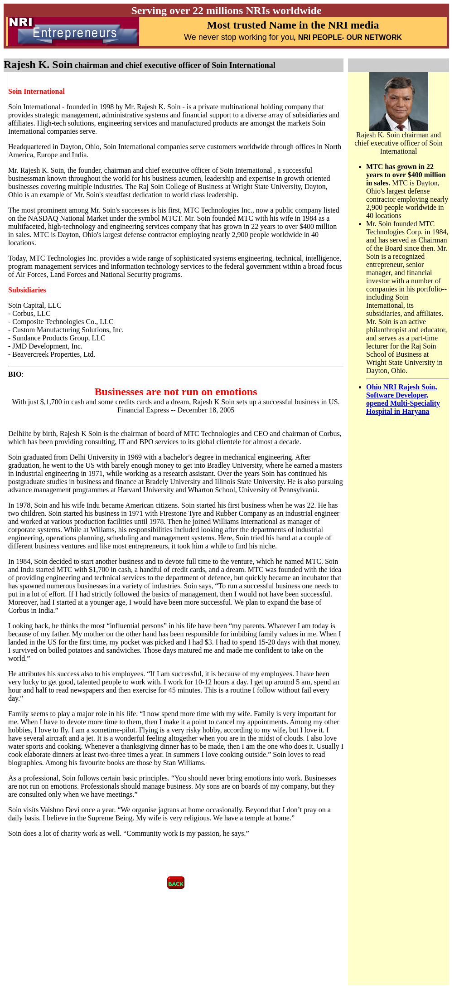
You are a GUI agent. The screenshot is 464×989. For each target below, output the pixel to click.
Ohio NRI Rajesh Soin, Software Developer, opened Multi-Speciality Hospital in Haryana (403, 399)
